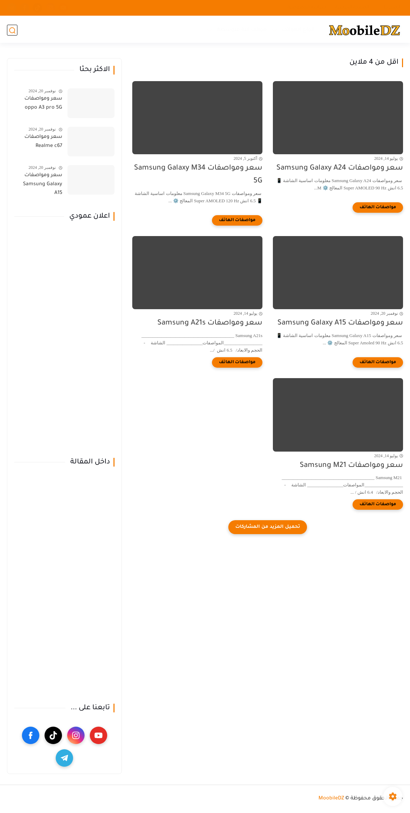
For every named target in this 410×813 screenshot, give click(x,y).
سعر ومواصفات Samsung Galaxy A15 (340, 323)
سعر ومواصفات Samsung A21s (209, 323)
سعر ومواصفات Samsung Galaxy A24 (339, 168)
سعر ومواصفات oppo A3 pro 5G (43, 103)
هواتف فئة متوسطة (241, 30)
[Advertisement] (64, 339)
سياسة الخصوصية (306, 7)
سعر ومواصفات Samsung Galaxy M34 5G (198, 174)
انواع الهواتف (297, 30)
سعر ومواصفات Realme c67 (43, 141)
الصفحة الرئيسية (352, 7)
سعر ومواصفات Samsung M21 (351, 466)
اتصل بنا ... (389, 7)
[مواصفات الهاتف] (378, 207)
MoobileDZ (331, 799)
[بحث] (12, 30)
